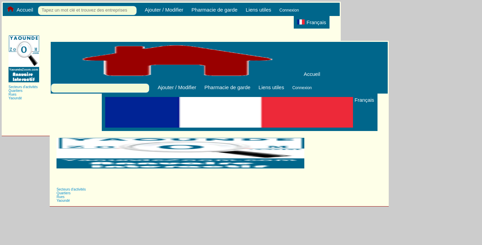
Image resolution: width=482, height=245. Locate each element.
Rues (12, 94)
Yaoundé (15, 98)
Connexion (289, 10)
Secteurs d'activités (23, 87)
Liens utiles (258, 10)
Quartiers (15, 91)
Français (311, 22)
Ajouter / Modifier (164, 10)
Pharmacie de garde (215, 10)
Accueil (19, 9)
